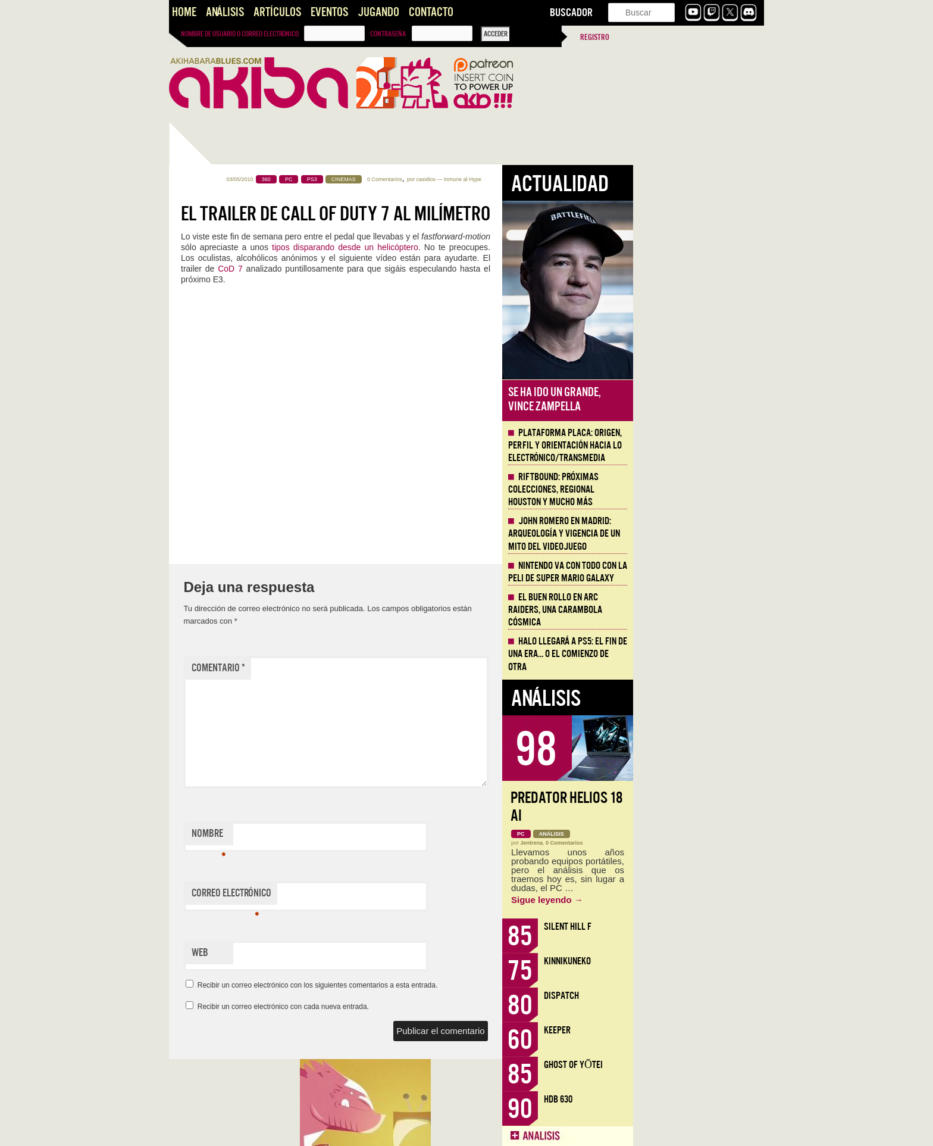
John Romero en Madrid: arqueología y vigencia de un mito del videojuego (695, 533)
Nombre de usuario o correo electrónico (240, 34)
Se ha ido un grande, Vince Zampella (685, 399)
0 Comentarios (515, 179)
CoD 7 (361, 268)
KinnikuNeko (698, 961)
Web (331, 952)
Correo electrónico (362, 896)
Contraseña (388, 34)
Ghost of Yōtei (704, 1064)
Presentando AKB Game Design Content (232, 847)
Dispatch (692, 995)
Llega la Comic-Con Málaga (223, 704)
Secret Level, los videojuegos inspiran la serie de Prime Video (229, 462)
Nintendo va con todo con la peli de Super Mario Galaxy (698, 572)
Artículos (277, 12)
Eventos (329, 12)
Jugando (378, 12)
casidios (556, 179)
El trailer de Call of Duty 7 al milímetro (466, 214)
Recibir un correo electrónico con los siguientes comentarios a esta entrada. (448, 985)
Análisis (225, 12)
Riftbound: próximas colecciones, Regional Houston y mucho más (684, 489)
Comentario (349, 668)
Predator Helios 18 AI (697, 807)
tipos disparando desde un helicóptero (476, 247)
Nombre (339, 836)
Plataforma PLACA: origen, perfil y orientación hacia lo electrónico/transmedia (696, 445)
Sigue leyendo (678, 899)
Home (184, 12)
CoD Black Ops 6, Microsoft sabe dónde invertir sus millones (225, 518)
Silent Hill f (698, 926)
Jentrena (663, 843)
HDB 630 (689, 1099)
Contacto (431, 12)
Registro (594, 37)
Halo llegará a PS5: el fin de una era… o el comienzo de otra (698, 654)
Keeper (688, 1030)
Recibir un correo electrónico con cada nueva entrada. (414, 1006)
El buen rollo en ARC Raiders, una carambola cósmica (686, 609)
